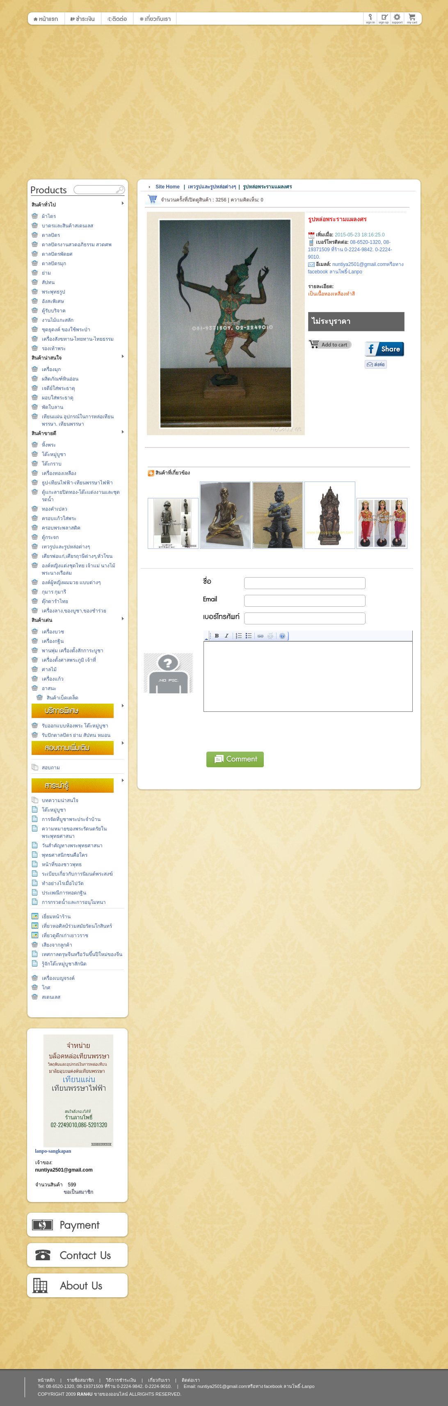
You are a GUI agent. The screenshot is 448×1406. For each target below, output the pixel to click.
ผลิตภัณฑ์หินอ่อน (60, 379)
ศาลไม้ (49, 669)
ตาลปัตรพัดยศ (57, 254)
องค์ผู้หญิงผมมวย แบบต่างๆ (71, 582)
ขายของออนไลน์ (111, 1394)
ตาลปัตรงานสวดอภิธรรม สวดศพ (77, 245)
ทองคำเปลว (54, 509)
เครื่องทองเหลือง (59, 473)
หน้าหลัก (46, 1380)
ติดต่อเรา (77, 1255)
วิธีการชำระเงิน (77, 1225)
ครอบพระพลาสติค (61, 528)
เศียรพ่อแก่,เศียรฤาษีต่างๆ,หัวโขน (77, 556)
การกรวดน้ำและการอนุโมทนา (74, 902)
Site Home (167, 187)
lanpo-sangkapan (53, 1151)
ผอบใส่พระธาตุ (57, 398)
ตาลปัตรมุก (54, 263)
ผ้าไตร (49, 216)
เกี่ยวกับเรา (77, 1286)
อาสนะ (49, 688)
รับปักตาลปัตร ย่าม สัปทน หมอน (76, 735)
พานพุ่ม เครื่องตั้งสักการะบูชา (72, 651)
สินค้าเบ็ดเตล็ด (62, 698)
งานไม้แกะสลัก (57, 320)
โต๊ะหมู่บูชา (54, 454)
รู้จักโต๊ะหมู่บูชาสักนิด (64, 964)
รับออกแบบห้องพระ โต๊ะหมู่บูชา (75, 726)
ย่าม (46, 273)
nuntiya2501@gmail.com (64, 1170)
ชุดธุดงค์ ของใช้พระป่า (66, 330)
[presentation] (266, 730)
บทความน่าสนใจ (60, 800)
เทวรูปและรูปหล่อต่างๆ (66, 547)
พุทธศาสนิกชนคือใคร (64, 855)
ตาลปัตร (51, 235)
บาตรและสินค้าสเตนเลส (67, 226)
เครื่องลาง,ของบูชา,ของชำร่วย (74, 611)
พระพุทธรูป (53, 292)
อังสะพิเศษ (53, 301)
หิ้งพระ (49, 445)
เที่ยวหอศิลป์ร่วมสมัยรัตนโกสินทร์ (77, 926)
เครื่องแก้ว (53, 679)
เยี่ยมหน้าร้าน (56, 917)
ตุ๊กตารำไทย (55, 601)
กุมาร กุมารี (54, 592)
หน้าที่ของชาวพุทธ (62, 864)
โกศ (46, 988)
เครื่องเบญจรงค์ (58, 978)
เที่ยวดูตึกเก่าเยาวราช (65, 935)
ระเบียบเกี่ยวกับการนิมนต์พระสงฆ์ (77, 874)
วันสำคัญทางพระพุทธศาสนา (72, 846)
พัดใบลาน (52, 407)
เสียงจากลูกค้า (57, 945)
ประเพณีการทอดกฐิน (64, 893)
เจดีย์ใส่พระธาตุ (58, 388)
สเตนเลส (51, 997)
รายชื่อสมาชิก (80, 1380)
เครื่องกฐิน (53, 641)
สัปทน (48, 282)
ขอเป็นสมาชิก (78, 1192)
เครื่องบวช (53, 632)
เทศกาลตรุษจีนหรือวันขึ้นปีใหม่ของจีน (82, 954)
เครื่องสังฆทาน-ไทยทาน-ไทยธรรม (78, 339)
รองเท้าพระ (54, 348)
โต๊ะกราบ (52, 464)
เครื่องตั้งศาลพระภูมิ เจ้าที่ (69, 660)
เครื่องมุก (51, 369)
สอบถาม (51, 768)
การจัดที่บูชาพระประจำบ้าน (71, 819)
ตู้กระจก (50, 537)
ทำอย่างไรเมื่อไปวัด (63, 883)
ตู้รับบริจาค (54, 311)
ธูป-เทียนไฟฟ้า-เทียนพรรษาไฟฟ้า (77, 483)
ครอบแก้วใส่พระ (59, 518)
